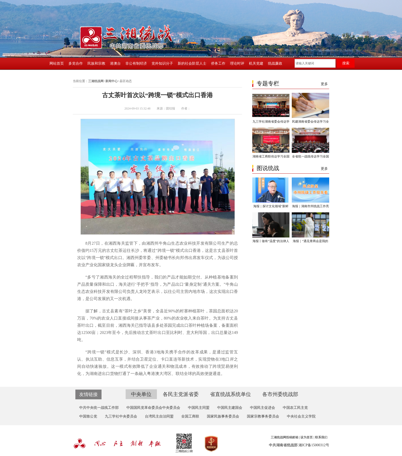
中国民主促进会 (262, 408)
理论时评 (237, 63)
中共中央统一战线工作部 (99, 408)
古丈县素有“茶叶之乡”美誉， (129, 311)
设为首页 (306, 437)
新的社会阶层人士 (192, 63)
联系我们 (321, 437)
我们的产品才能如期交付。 (179, 277)
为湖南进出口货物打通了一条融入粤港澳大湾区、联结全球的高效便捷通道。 (155, 373)
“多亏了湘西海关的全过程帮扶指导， (119, 277)
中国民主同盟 (198, 408)
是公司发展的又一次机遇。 (110, 298)
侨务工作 (218, 63)
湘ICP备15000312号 (313, 445)
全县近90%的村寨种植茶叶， (182, 311)
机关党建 (256, 63)
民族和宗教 (96, 63)
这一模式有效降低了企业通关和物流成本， (151, 366)
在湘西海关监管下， (123, 243)
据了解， (93, 311)
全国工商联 (190, 416)
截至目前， (108, 325)
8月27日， (94, 243)
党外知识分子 (162, 63)
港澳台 (115, 63)
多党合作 (75, 63)
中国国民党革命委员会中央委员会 (153, 408)
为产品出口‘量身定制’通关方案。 (193, 284)
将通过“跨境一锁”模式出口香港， (174, 250)
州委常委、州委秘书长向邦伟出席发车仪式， (176, 257)
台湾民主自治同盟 (159, 416)
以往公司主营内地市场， (186, 291)
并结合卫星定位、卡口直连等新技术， (162, 359)
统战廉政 (275, 63)
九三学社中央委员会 (121, 416)
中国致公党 (88, 416)
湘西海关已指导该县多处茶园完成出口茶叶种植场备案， (170, 325)
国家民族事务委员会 (223, 416)
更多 (324, 84)
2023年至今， (112, 332)
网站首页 (56, 63)
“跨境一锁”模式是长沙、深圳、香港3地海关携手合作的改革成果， (148, 352)
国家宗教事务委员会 (263, 416)
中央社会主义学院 (301, 416)
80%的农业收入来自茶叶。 (188, 318)
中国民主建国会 (229, 408)
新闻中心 (111, 81)
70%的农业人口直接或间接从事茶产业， (127, 318)
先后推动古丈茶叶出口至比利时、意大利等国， (168, 332)
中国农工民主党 (295, 408)
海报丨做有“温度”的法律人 (271, 241)
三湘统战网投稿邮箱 (284, 437)
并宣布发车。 (151, 265)
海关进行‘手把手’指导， (141, 284)
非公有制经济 (136, 63)
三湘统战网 (96, 81)
